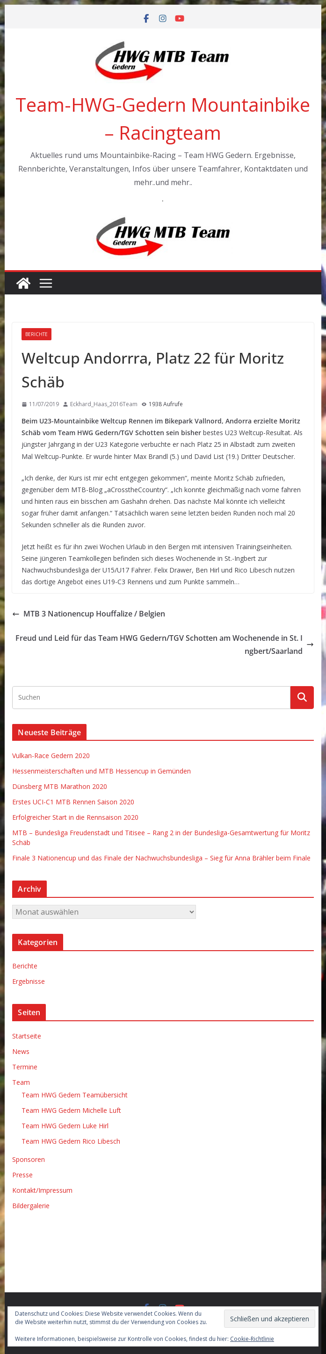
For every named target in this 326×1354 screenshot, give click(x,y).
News (20, 1051)
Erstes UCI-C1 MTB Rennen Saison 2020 (73, 801)
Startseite (26, 1036)
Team (21, 1082)
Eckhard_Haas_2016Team (104, 404)
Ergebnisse (28, 981)
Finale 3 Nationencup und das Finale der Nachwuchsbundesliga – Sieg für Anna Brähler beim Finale (161, 857)
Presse (22, 1174)
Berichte (36, 334)
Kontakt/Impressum (42, 1190)
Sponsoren (28, 1159)
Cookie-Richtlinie (252, 1339)
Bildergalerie (31, 1205)
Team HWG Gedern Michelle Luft (71, 1110)
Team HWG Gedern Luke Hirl (65, 1125)
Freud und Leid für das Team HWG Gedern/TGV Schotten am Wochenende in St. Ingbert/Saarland (164, 645)
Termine (24, 1066)
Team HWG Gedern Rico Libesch (71, 1141)
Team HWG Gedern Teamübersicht (75, 1094)
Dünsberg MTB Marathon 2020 (59, 786)
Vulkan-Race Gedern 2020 (51, 755)
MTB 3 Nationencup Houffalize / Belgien (88, 614)
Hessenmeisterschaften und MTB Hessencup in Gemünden (101, 771)
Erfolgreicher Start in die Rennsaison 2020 (75, 817)
